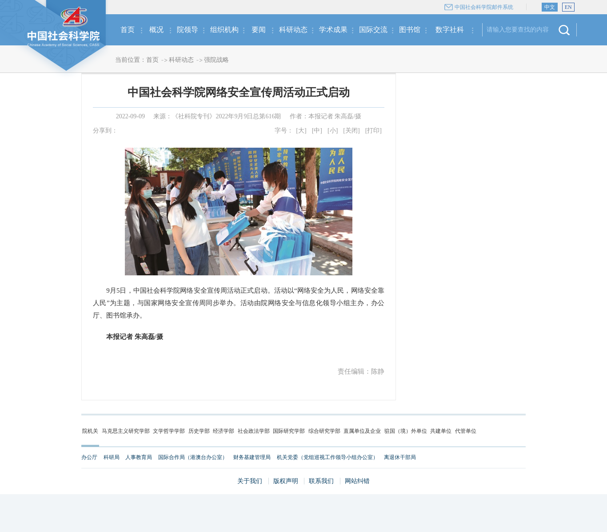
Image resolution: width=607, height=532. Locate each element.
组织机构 (224, 29)
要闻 (259, 29)
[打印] (373, 130)
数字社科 (449, 29)
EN (568, 7)
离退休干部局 (400, 457)
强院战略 (216, 59)
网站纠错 (357, 481)
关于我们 (249, 481)
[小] (332, 130)
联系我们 (321, 481)
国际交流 (373, 29)
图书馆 (409, 29)
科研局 (112, 457)
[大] (301, 130)
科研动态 (293, 29)
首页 (127, 29)
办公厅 (89, 457)
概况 (156, 29)
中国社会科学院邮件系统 (484, 7)
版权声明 (285, 481)
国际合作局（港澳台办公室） (193, 457)
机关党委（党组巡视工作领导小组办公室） (327, 457)
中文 (549, 7)
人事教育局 (138, 457)
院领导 (187, 29)
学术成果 (333, 29)
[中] (317, 130)
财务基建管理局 (252, 457)
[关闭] (351, 130)
